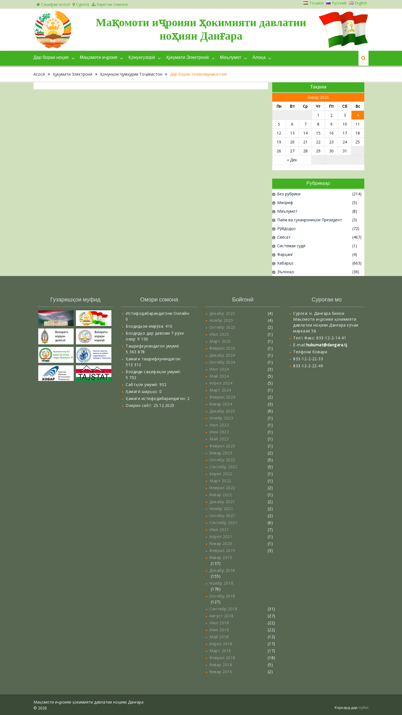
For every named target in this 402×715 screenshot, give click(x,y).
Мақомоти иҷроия (98, 58)
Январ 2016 (220, 671)
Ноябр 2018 (221, 583)
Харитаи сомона (110, 4)
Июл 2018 (219, 622)
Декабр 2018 (222, 570)
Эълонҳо (285, 271)
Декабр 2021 (222, 501)
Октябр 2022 (222, 459)
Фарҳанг (285, 254)
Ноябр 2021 (221, 508)
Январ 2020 (220, 543)
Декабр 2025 (222, 313)
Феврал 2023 (222, 445)
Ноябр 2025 (221, 320)
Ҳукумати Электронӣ (187, 58)
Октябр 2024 (222, 362)
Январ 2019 (220, 557)
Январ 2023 (220, 452)
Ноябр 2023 (221, 418)
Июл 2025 (219, 334)
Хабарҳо (285, 263)
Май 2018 (219, 636)
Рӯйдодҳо (286, 228)
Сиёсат (284, 237)
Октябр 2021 (222, 515)
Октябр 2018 (222, 596)
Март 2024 (220, 390)
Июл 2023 (219, 425)
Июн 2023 (219, 432)
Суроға (81, 4)
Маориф (285, 202)
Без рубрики (288, 193)
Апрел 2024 (220, 383)
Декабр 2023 (222, 411)
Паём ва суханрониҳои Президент (309, 219)
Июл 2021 (219, 529)
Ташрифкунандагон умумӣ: (153, 346)
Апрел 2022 (220, 473)
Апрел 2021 (220, 536)
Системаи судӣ (291, 245)
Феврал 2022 (222, 487)
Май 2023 (219, 439)
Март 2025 (220, 341)
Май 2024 (219, 376)
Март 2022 (220, 480)
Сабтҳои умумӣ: (142, 384)
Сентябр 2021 (223, 522)
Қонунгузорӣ (141, 58)
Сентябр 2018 (223, 608)
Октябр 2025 (222, 327)
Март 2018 (220, 650)
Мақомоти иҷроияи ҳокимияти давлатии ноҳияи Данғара (201, 29)
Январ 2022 (220, 494)
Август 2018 (221, 615)
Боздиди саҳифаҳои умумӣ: (153, 371)
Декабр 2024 (222, 355)
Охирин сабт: (140, 405)
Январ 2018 (220, 664)
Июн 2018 (219, 629)
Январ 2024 (220, 404)
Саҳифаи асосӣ (53, 4)
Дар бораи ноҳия (51, 58)
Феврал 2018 (222, 657)
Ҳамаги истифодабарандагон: (156, 398)
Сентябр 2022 (223, 466)
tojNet (363, 707)
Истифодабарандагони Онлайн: (158, 313)
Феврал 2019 (222, 550)
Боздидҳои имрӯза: (145, 326)
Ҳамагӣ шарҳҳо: (142, 391)
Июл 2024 (219, 369)
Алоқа (258, 58)
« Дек (292, 159)
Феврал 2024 (222, 397)
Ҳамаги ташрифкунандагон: (153, 358)
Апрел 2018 (220, 643)
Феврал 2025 (222, 348)
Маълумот (230, 58)
